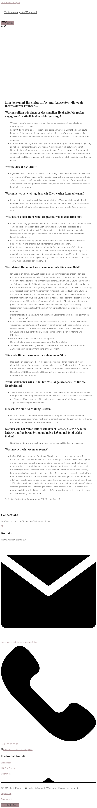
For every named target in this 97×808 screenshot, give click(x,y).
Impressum (6, 793)
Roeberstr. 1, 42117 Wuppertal (18, 749)
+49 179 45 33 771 (10, 744)
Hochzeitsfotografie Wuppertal (20, 12)
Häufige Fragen (8, 768)
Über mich (6, 773)
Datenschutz (7, 799)
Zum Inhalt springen (10, 2)
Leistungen (6, 762)
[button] (3, 27)
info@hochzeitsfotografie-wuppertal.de (19, 642)
